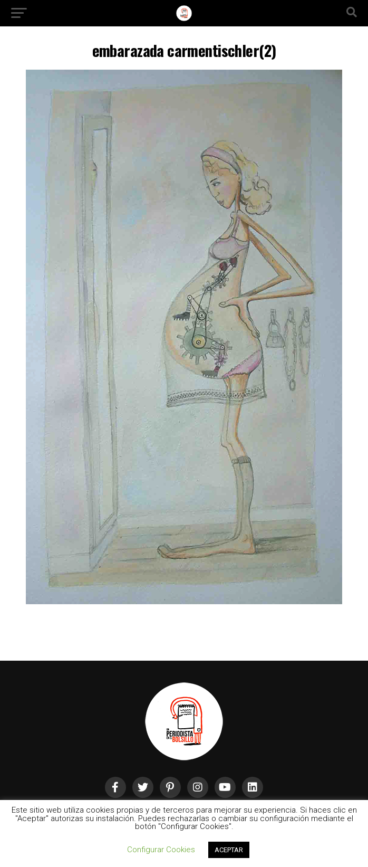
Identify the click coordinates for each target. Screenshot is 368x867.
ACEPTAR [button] (229, 850)
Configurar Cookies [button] (161, 849)
